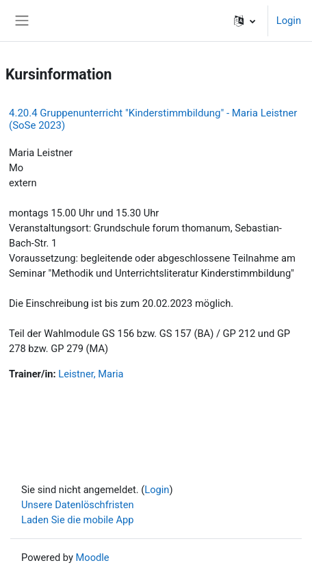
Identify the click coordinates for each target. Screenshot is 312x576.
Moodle (92, 557)
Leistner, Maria (90, 374)
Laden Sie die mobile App (77, 520)
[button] (244, 20)
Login (288, 20)
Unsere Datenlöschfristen (77, 505)
